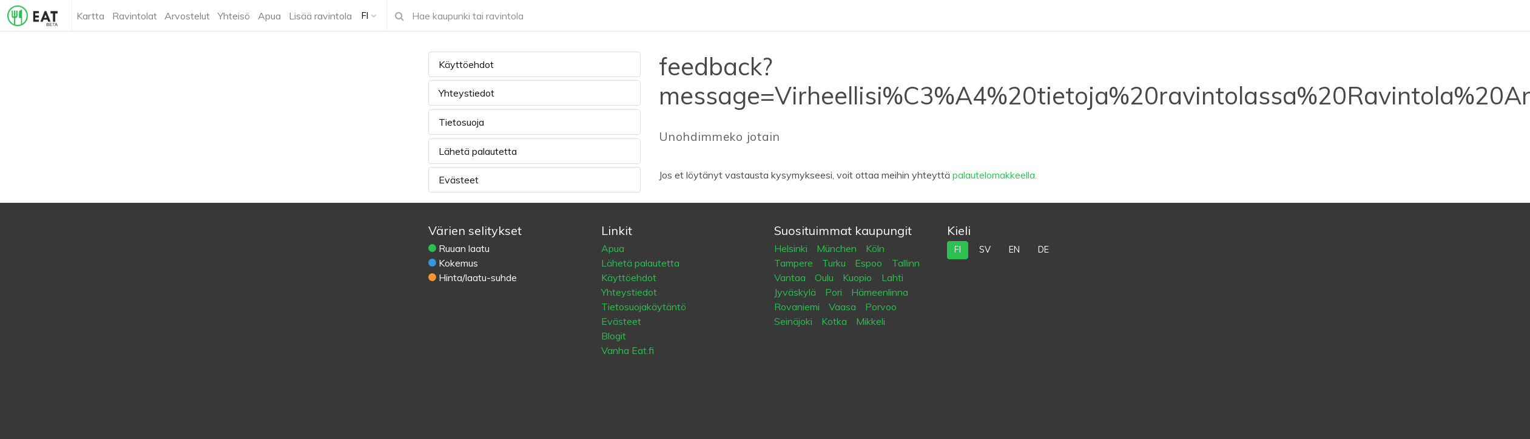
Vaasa (843, 307)
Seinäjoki (794, 321)
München (838, 248)
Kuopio (858, 277)
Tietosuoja (461, 122)
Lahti (892, 277)
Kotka (835, 321)
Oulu (825, 277)
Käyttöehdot (466, 64)
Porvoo (881, 307)
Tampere (794, 263)
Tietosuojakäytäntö (643, 307)
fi (957, 249)
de (1043, 249)
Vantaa (791, 277)
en (1014, 249)
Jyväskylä (796, 292)
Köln (875, 248)
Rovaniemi (798, 307)
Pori (834, 292)
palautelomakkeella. (994, 175)
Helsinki (792, 248)
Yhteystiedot (466, 93)
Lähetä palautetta (478, 151)
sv (985, 249)
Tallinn (906, 263)
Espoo (870, 263)
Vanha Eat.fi (627, 350)
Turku (835, 263)
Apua (612, 248)
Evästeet (459, 180)
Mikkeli (870, 321)
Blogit (613, 336)
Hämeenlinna (879, 292)
